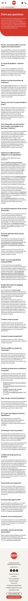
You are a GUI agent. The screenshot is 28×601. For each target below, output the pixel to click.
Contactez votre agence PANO (15, 511)
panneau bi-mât (12, 389)
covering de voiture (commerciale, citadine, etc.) (13, 242)
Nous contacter (14, 594)
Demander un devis (14, 597)
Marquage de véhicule (9, 386)
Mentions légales (14, 581)
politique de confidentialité (14, 540)
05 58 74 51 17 (14, 567)
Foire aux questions (14, 578)
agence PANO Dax (9, 85)
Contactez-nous (5, 329)
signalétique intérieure (11, 198)
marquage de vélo (12, 245)
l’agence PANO (21, 438)
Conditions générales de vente (14, 587)
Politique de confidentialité (14, 585)
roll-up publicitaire (19, 271)
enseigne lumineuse (21, 176)
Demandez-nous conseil (18, 58)
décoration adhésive (20, 383)
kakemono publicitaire (7, 273)
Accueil (2, 7)
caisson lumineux (5, 178)
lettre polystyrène (12, 274)
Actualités (14, 576)
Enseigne (5, 389)
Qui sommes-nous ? (14, 574)
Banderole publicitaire (9, 383)
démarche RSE (16, 290)
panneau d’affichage (13, 164)
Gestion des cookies (14, 590)
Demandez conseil (6, 145)
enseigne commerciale (16, 469)
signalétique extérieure (11, 162)
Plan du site (14, 583)
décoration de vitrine (20, 386)
